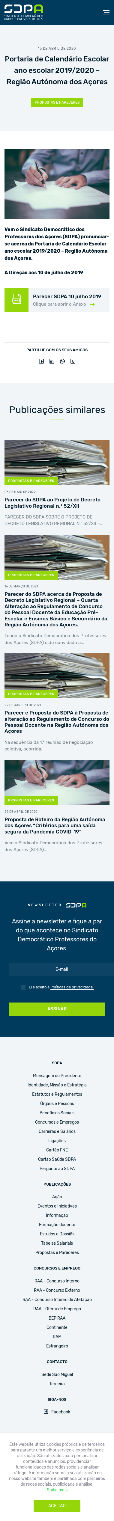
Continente (57, 1328)
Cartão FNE (57, 1150)
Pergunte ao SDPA (57, 1169)
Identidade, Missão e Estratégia (57, 1085)
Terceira (57, 1384)
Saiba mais (57, 1490)
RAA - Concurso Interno (57, 1281)
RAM (57, 1337)
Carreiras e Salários (57, 1132)
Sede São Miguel (57, 1375)
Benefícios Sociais (57, 1113)
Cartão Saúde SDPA (57, 1159)
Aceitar (57, 1506)
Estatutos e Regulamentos (57, 1094)
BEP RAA (57, 1318)
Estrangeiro (57, 1346)
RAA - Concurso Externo (57, 1290)
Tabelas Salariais (57, 1243)
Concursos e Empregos (57, 1122)
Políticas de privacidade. (72, 987)
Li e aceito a (61, 987)
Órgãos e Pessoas (57, 1104)
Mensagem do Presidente (57, 1076)
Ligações (57, 1141)
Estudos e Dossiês (57, 1234)
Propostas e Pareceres (57, 102)
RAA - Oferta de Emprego (57, 1309)
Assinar (57, 1009)
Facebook (57, 1412)
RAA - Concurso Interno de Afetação (57, 1300)
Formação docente (57, 1225)
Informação (57, 1216)
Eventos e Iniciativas (57, 1206)
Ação (57, 1197)
